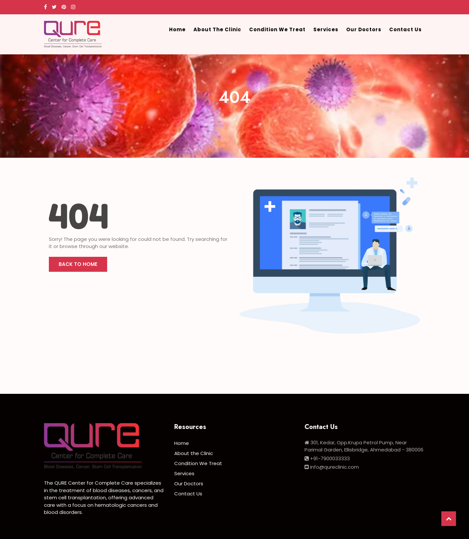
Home (177, 29)
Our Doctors (363, 29)
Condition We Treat (277, 29)
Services (325, 29)
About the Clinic (217, 29)
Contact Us (405, 29)
